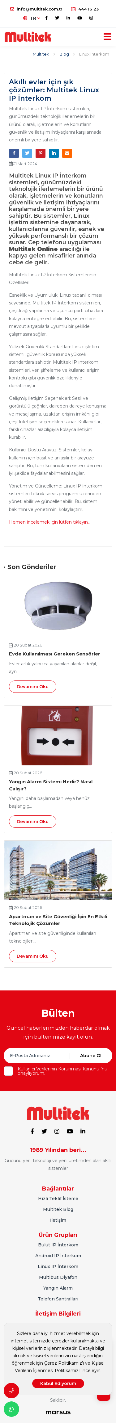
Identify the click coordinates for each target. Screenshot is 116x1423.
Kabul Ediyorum (58, 1383)
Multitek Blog (58, 1209)
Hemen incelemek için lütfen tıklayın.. (49, 522)
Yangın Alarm (58, 1288)
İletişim (58, 1220)
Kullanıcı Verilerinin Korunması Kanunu (58, 1069)
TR (31, 18)
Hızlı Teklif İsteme (58, 1198)
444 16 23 (85, 8)
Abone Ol (90, 1055)
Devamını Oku (33, 686)
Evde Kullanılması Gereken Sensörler (54, 654)
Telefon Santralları (58, 1299)
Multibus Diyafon (58, 1277)
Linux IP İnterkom (58, 1266)
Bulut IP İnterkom (58, 1245)
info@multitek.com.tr (36, 8)
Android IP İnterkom (58, 1255)
